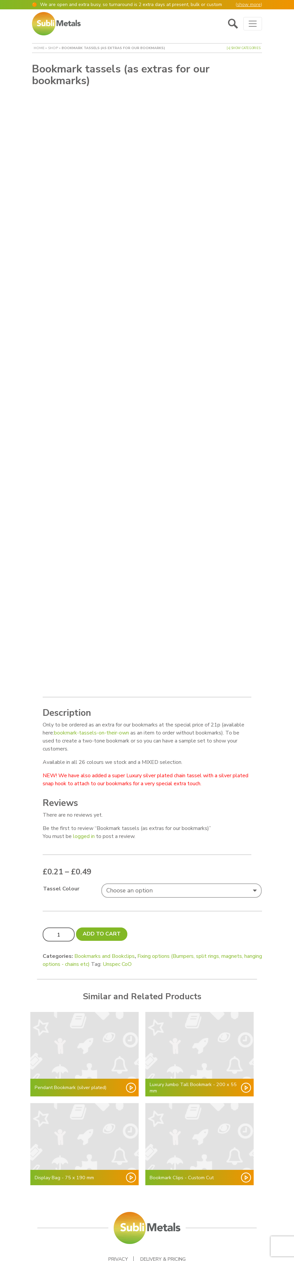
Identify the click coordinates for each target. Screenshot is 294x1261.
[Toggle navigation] (252, 23)
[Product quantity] (59, 904)
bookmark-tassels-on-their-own (91, 702)
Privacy (118, 1229)
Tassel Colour (61, 858)
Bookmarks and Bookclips (104, 925)
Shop (53, 47)
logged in (84, 806)
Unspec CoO (117, 933)
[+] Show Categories (243, 48)
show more (249, 4)
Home (39, 47)
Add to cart (102, 903)
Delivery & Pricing (163, 1229)
